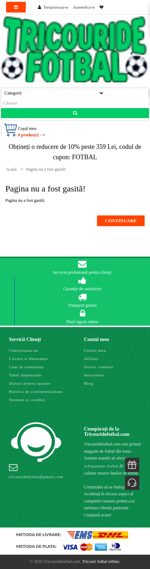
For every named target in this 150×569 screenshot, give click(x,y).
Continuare (121, 220)
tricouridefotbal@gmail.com (36, 471)
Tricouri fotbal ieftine (101, 561)
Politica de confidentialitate (36, 391)
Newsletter (94, 375)
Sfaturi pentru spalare (30, 383)
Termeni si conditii (27, 400)
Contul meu (95, 350)
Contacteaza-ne (23, 350)
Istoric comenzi (99, 367)
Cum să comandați (26, 367)
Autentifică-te (84, 7)
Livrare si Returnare (28, 358)
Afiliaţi (91, 358)
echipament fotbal (101, 466)
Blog (88, 383)
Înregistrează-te (56, 7)
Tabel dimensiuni (25, 375)
